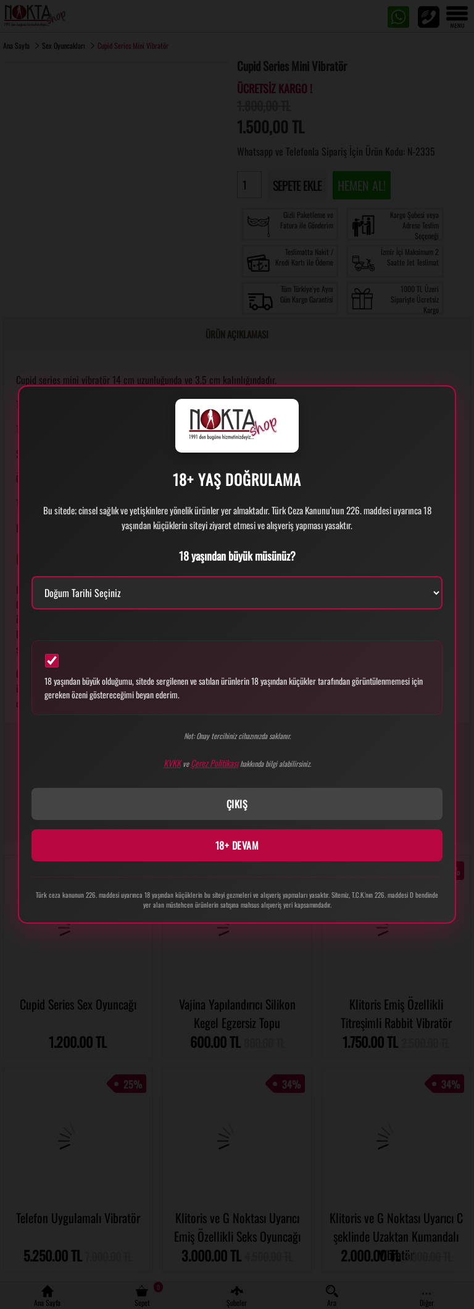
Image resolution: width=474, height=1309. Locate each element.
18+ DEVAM (237, 845)
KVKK (172, 762)
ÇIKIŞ (237, 804)
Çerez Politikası (214, 762)
